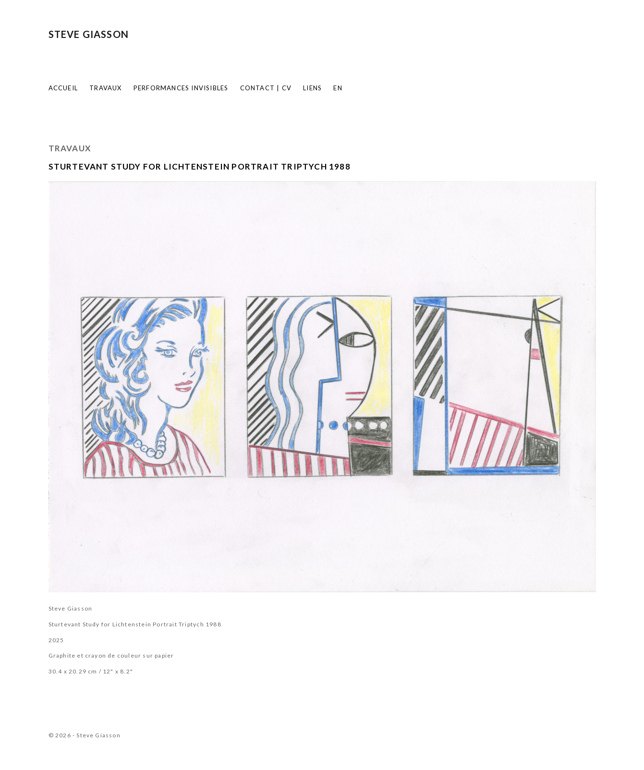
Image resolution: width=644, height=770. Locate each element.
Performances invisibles (181, 88)
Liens (312, 88)
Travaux (105, 88)
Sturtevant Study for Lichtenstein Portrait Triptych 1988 (200, 166)
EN (337, 88)
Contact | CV (266, 88)
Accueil (63, 88)
